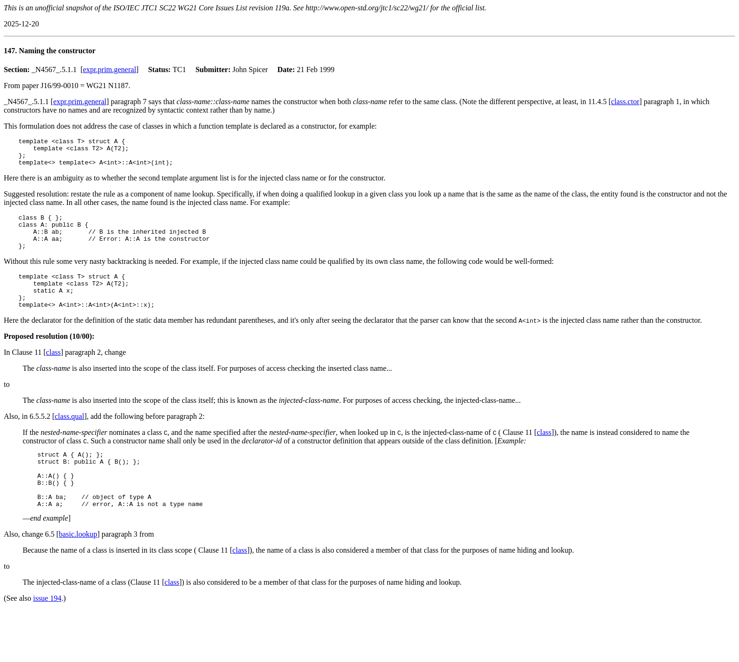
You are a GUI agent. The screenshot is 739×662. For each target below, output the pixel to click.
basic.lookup (78, 565)
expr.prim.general (109, 69)
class (53, 372)
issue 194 (47, 629)
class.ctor (625, 102)
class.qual (69, 436)
